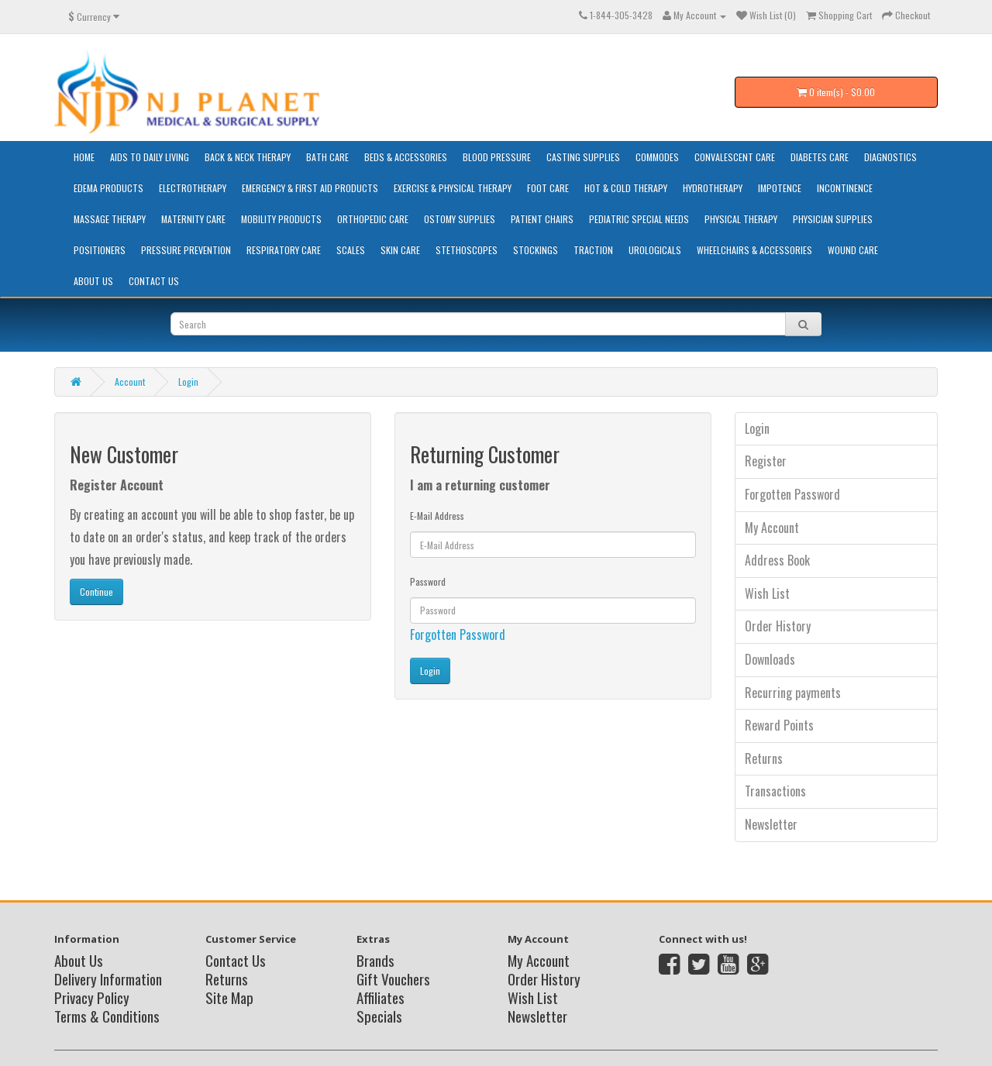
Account (130, 381)
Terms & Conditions (107, 1015)
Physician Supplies (833, 218)
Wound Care (853, 249)
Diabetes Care (819, 156)
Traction (593, 249)
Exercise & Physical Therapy (453, 187)
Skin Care (400, 249)
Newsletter (771, 824)
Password (428, 581)
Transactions (775, 791)
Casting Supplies (583, 156)
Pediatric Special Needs (639, 218)
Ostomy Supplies (459, 218)
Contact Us (154, 280)
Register (766, 461)
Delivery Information (108, 978)
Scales (350, 249)
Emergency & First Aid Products (310, 187)
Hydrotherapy (712, 187)
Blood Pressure (497, 156)
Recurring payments (793, 692)
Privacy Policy (91, 997)
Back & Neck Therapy (248, 156)
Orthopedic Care (372, 218)
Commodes (657, 156)
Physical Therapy (740, 218)
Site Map (229, 997)
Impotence (779, 187)
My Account (772, 527)
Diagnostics (890, 156)
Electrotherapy (192, 187)
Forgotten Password (457, 634)
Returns (764, 758)
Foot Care (548, 187)
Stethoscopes (467, 249)
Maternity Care (193, 218)
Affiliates (380, 997)
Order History (778, 626)
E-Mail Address (437, 515)
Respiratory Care (283, 249)
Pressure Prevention (186, 249)
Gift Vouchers (393, 978)
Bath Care (327, 156)
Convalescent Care (734, 156)
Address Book (777, 560)
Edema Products (108, 187)
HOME (84, 156)
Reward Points (779, 725)
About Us (93, 280)
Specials (379, 1015)
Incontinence (845, 187)
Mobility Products (281, 218)
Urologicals (655, 249)
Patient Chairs (542, 218)
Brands (375, 960)
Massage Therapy (110, 218)
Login (188, 381)
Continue (96, 591)
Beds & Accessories (405, 156)
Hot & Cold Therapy (625, 187)
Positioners (100, 249)
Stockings (535, 249)
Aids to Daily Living (149, 156)
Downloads (770, 659)
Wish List (767, 593)
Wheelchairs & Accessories (754, 249)
